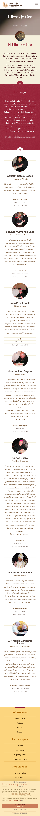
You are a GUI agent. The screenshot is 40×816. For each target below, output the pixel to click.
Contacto (20, 732)
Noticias (20, 723)
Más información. (14, 800)
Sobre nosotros (19, 718)
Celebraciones (20, 750)
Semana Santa (20, 777)
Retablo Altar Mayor (20, 759)
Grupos (20, 727)
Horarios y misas (20, 773)
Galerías (20, 746)
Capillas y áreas (20, 755)
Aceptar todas (20, 806)
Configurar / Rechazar (20, 812)
